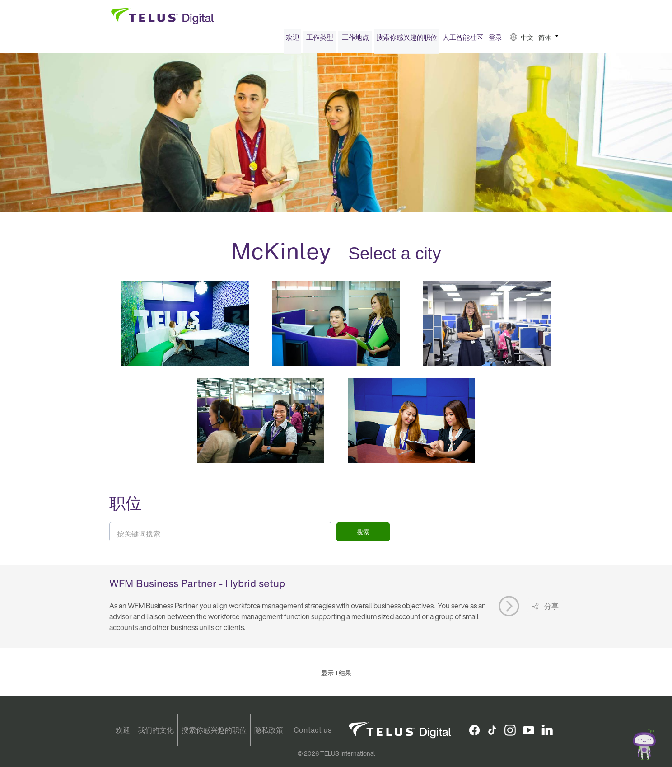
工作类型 (319, 40)
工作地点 (355, 40)
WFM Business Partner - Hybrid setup (197, 586)
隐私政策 (268, 730)
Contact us (312, 730)
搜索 (363, 534)
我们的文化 (156, 730)
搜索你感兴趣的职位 (406, 40)
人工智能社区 (463, 40)
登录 (495, 40)
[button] (534, 40)
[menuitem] (292, 40)
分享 (550, 608)
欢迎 (292, 40)
